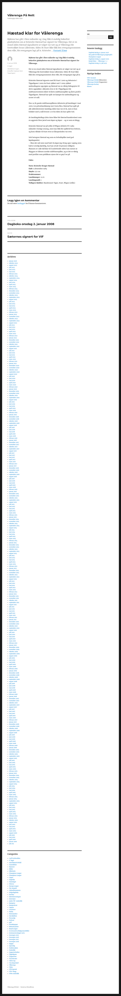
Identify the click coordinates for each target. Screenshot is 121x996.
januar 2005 (13, 773)
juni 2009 (12, 660)
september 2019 (14, 398)
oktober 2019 (13, 395)
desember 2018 (14, 417)
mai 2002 (12, 826)
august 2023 (13, 299)
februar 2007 (13, 720)
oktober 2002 (13, 820)
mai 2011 (12, 611)
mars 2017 (12, 462)
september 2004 (14, 782)
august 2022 (13, 323)
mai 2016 (12, 483)
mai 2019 (12, 406)
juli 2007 (12, 709)
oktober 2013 (13, 549)
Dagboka (12, 880)
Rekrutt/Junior (14, 926)
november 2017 (14, 444)
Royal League (13, 929)
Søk (88, 34)
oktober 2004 (13, 780)
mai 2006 (12, 739)
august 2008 (13, 681)
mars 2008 (12, 692)
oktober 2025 (13, 263)
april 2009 (12, 664)
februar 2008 (13, 694)
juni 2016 (12, 481)
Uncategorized (14, 963)
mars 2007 (12, 718)
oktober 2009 (13, 651)
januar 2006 (13, 748)
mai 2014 (12, 534)
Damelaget (12, 882)
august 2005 (13, 758)
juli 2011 (11, 607)
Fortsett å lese (60, 50)
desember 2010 (14, 622)
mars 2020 (12, 385)
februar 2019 (13, 412)
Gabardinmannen (15, 890)
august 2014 (13, 528)
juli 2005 (12, 760)
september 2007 (14, 705)
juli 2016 (12, 479)
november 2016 (14, 470)
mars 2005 (12, 769)
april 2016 (12, 485)
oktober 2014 (13, 523)
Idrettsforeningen (13, 69)
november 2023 (14, 293)
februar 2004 (13, 797)
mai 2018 (12, 432)
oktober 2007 (13, 703)
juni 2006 (12, 737)
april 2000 (12, 839)
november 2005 (14, 752)
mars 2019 (12, 410)
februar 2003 (13, 816)
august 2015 (13, 502)
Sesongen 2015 (14, 935)
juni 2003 (12, 807)
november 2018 (14, 419)
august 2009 (13, 656)
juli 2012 (11, 581)
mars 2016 (12, 487)
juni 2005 (12, 762)
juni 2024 (12, 282)
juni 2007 (12, 711)
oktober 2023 (13, 295)
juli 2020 (12, 376)
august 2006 (13, 733)
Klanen (89, 86)
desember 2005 (14, 750)
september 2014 (14, 526)
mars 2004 (12, 794)
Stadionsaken (13, 948)
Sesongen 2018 (14, 941)
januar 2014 (13, 543)
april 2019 (12, 408)
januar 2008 (13, 696)
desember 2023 (14, 291)
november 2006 (14, 726)
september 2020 (14, 372)
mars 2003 (12, 814)
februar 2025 (13, 274)
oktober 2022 (13, 319)
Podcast (11, 920)
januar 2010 (13, 645)
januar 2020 (13, 389)
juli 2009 (12, 658)
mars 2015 (12, 513)
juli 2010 (11, 632)
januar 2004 (13, 799)
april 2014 (12, 536)
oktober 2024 (13, 276)
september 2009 (14, 654)
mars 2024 (12, 287)
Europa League (14, 886)
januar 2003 (13, 818)
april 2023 (12, 308)
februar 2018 (13, 438)
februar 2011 (13, 617)
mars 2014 (12, 538)
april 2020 (12, 383)
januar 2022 (13, 338)
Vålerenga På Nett (20, 15)
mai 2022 (12, 329)
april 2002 (12, 829)
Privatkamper (13, 924)
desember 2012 (14, 570)
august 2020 (13, 374)
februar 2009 (13, 669)
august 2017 (13, 451)
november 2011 (14, 598)
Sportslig (12, 946)
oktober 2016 (13, 472)
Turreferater (13, 959)
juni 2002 (12, 824)
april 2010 (12, 639)
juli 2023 (12, 301)
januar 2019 (13, 415)
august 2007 (13, 707)
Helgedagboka (13, 892)
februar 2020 (13, 387)
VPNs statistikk (14, 973)
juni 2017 (12, 455)
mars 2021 (12, 359)
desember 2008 (14, 673)
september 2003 (14, 801)
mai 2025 (12, 272)
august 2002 (13, 822)
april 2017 (12, 459)
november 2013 (14, 547)
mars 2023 (12, 310)
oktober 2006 (13, 728)
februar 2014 (13, 540)
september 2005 (14, 756)
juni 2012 (12, 583)
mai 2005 (12, 765)
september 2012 (14, 577)
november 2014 (14, 521)
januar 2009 (13, 671)
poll (10, 922)
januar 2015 (13, 517)
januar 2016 (13, 491)
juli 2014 (11, 530)
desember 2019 (14, 391)
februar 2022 (13, 336)
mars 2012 (12, 590)
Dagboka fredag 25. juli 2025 (98, 63)
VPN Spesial (13, 969)
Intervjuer (12, 899)
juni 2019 (12, 404)
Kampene (12, 903)
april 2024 (12, 284)
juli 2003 (12, 805)
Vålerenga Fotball (93, 80)
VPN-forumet (91, 78)
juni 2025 (12, 269)
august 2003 (13, 803)
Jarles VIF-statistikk (15, 901)
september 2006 (14, 730)
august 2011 (13, 605)
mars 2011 (12, 615)
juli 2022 (12, 325)
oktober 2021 (13, 344)
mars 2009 (12, 666)
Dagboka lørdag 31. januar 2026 (99, 52)
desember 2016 (14, 468)
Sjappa (11, 944)
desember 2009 (14, 647)
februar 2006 (13, 745)
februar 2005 (13, 771)
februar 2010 (13, 643)
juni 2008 (12, 686)
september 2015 (14, 500)
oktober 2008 (13, 677)
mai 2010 (12, 637)
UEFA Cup (12, 961)
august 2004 (13, 784)
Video (11, 967)
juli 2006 (12, 735)
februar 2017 (13, 464)
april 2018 (12, 434)
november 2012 (14, 573)
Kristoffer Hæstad (13, 71)
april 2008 (12, 690)
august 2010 (13, 630)
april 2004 (12, 792)
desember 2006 (14, 724)
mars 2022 (12, 333)
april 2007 (12, 716)
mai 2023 (12, 306)
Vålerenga (12, 965)
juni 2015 (12, 506)
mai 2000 (12, 837)
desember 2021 (14, 340)
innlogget (21, 203)
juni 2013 (12, 558)
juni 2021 (12, 353)
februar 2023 (13, 312)
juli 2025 (12, 267)
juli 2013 (11, 555)
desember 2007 (14, 698)
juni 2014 (12, 532)
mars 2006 (12, 743)
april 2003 (12, 812)
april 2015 (12, 511)
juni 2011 (12, 609)
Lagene (11, 907)
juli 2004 (12, 786)
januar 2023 (13, 314)
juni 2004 (12, 788)
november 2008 (14, 675)
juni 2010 (12, 634)
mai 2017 (12, 457)
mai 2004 (12, 790)
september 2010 (14, 628)
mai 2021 (12, 355)
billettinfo (12, 871)
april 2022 (12, 331)
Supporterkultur (14, 952)
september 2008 (14, 679)
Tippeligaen (11, 73)
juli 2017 (11, 453)
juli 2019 (12, 402)
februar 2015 (13, 515)
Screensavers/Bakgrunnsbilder (19, 931)
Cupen (11, 877)
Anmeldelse (13, 865)
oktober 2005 (13, 754)
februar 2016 (13, 489)
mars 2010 (12, 641)
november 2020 (14, 368)
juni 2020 (12, 378)
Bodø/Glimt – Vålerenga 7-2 (98, 61)
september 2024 (14, 278)
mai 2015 (12, 508)
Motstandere (13, 914)
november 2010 (14, 624)
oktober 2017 (13, 447)
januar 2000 (13, 841)
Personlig (12, 918)
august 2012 (13, 579)
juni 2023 (12, 304)
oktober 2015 (13, 498)
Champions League (15, 873)
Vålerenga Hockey (93, 84)
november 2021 (14, 342)
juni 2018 (12, 430)
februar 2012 (13, 592)
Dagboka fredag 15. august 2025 (99, 59)
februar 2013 (13, 566)
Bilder (11, 869)
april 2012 (12, 587)
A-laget (9, 66)
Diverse (11, 884)
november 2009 (14, 649)
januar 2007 (13, 722)
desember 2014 (14, 519)
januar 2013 (13, 568)
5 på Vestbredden (14, 858)
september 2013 (14, 551)
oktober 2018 (13, 421)
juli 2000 (12, 835)
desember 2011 (14, 596)
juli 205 (11, 844)
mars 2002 (12, 831)
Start (21, 71)
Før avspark (13, 888)
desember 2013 (14, 545)
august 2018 (13, 425)
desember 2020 (14, 365)
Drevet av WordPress (27, 987)
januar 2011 (12, 619)
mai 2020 (12, 380)
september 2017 (14, 449)
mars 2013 (12, 564)
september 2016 (14, 474)
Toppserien (13, 956)
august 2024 (13, 280)
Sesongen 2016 (14, 937)
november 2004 (14, 777)
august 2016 (13, 476)
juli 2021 (11, 351)
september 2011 (14, 602)
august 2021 (13, 348)
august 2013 (13, 553)
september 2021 (14, 346)
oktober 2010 (13, 626)
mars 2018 (12, 436)
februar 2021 (13, 361)
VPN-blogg (12, 971)
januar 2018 (13, 440)
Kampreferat (13, 905)
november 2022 (14, 316)
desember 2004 (14, 775)
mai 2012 (12, 585)
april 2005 (12, 767)
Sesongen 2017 (14, 939)
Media (11, 912)
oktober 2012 (13, 575)
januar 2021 (13, 363)
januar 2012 (13, 594)
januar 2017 (13, 466)
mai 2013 (12, 560)
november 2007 (14, 701)
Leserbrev (12, 909)
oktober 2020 (13, 370)
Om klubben (13, 916)
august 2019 (13, 400)
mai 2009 (12, 662)
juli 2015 (11, 504)
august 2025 (13, 265)
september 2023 (14, 297)
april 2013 (12, 562)
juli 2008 (12, 683)
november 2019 (14, 393)
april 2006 (12, 741)
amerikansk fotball (15, 862)
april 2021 (12, 357)
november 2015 (14, 496)
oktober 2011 (13, 600)
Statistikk (12, 950)
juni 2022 (12, 327)
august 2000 (13, 833)
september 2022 (14, 321)
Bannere (12, 867)
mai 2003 (12, 809)
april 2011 (12, 613)
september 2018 (14, 423)
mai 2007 (12, 713)
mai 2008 (12, 688)
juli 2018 (11, 427)
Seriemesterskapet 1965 (17, 933)
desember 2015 (14, 494)
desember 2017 (14, 442)
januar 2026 (13, 261)
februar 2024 (13, 289)
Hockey (11, 894)
